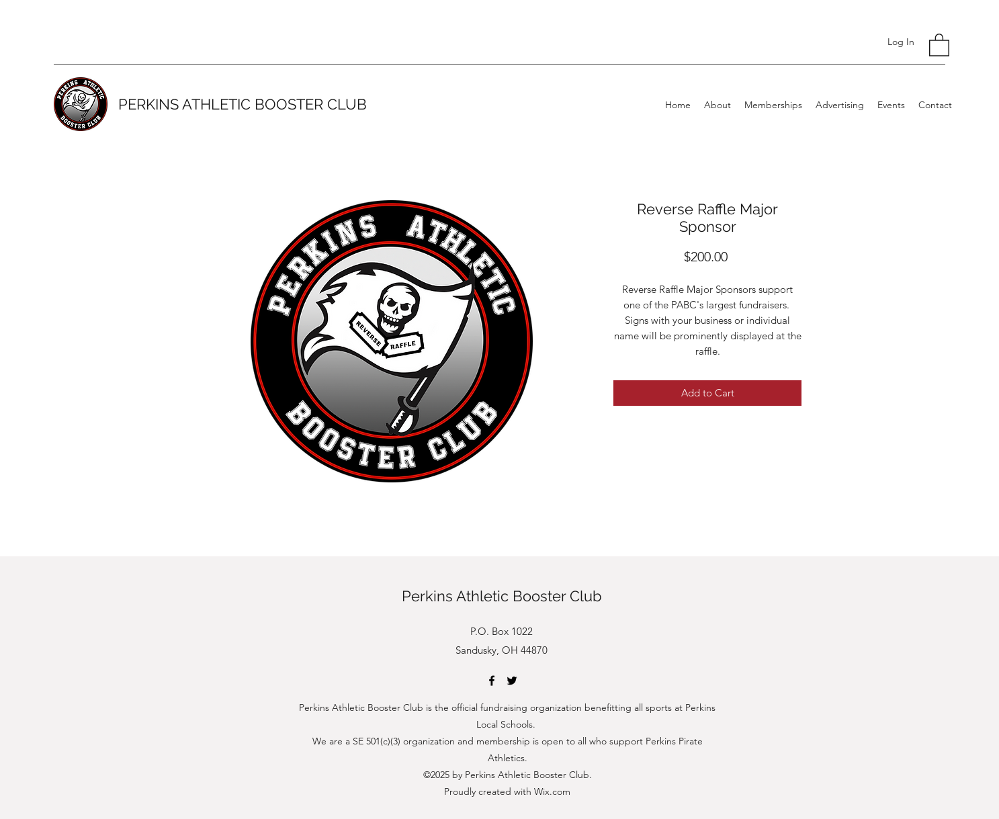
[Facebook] (491, 680)
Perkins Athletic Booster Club (502, 596)
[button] (939, 44)
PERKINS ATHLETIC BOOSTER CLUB (242, 104)
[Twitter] (512, 680)
